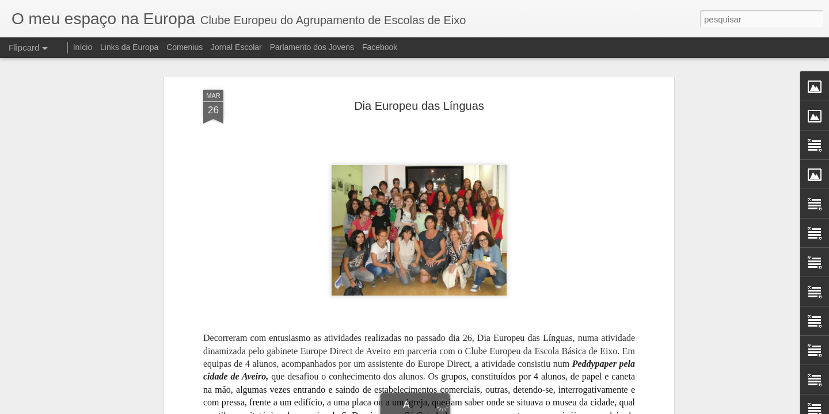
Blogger (467, 407)
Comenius (184, 47)
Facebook (379, 47)
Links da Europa (129, 47)
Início (82, 47)
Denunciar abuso (506, 407)
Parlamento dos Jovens (312, 47)
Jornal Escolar (236, 47)
